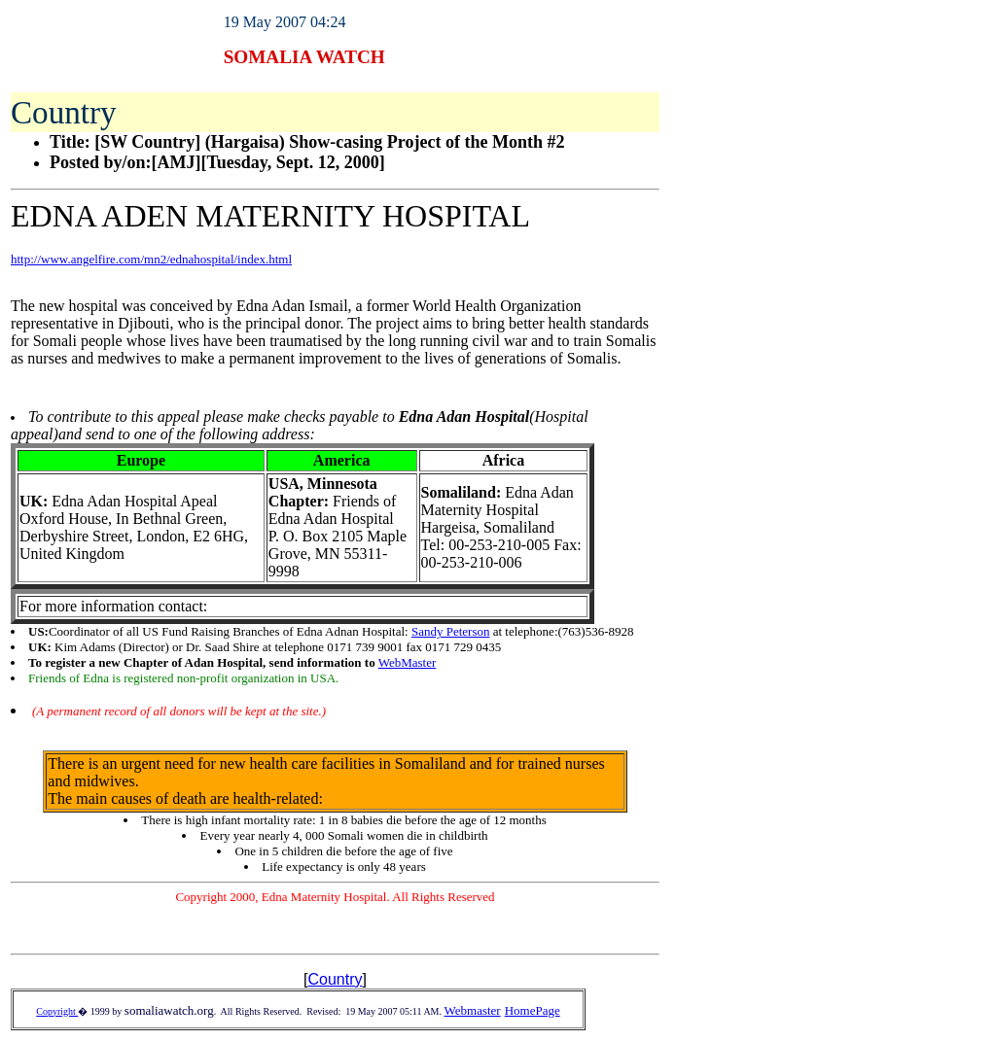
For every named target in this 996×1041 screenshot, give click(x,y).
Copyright (57, 1011)
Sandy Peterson (450, 631)
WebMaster (407, 662)
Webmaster (473, 1010)
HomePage (532, 1010)
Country (334, 979)
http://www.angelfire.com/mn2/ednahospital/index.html (151, 259)
